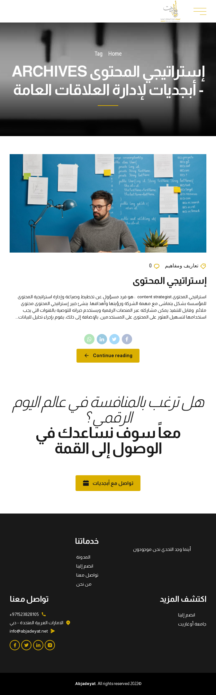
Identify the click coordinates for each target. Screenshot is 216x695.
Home (115, 53)
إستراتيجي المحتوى (169, 280)
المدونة (83, 557)
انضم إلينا (84, 566)
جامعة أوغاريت (192, 623)
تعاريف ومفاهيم (181, 266)
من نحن (84, 584)
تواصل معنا (87, 575)
